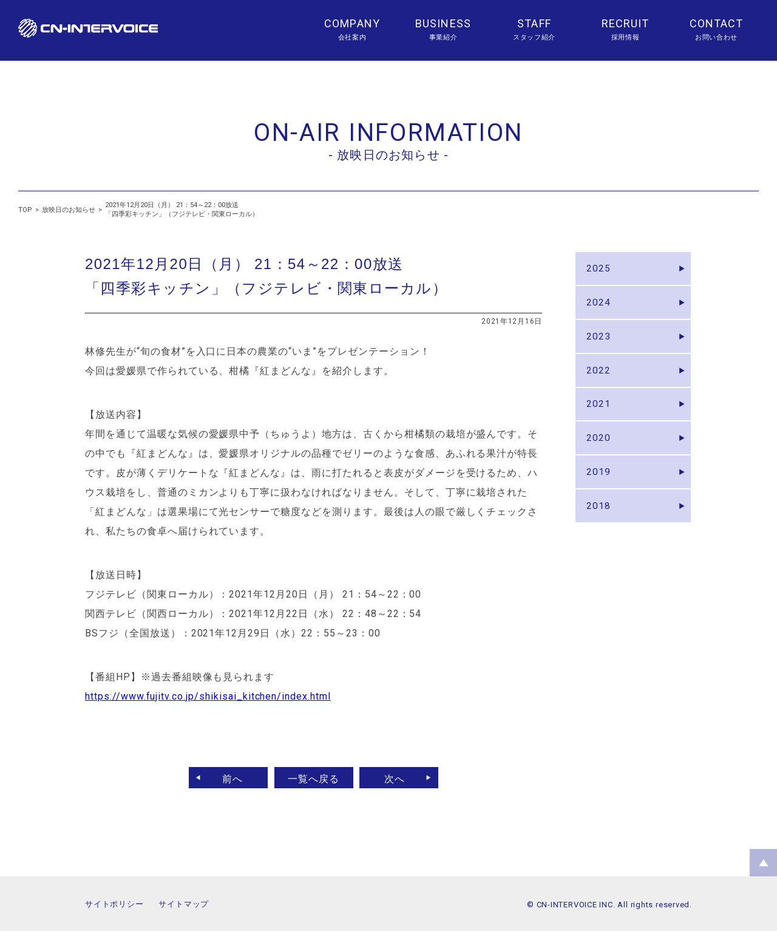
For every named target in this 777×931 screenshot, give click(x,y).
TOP (25, 210)
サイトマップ (183, 904)
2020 (600, 455)
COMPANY (352, 23)
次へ (398, 777)
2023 (600, 344)
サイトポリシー (114, 904)
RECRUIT (626, 23)
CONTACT (717, 23)
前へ (229, 777)
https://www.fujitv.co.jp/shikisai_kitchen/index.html (208, 696)
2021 (600, 418)
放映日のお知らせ (68, 210)
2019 (600, 492)
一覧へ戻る (313, 777)
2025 (600, 270)
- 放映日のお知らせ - (388, 155)
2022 (600, 381)
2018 (600, 529)
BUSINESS (443, 23)
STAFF (534, 23)
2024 (600, 307)
